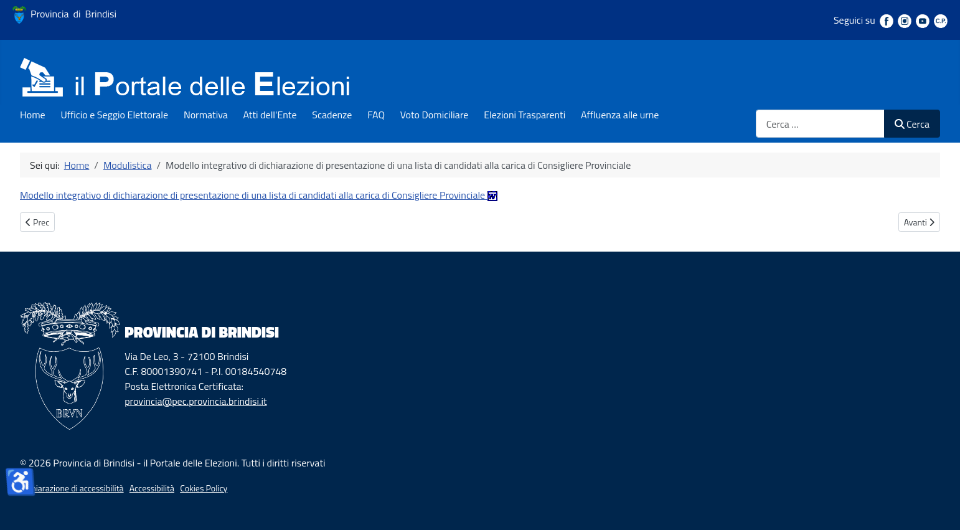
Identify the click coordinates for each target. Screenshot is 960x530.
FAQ (376, 114)
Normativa (206, 114)
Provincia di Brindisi (64, 13)
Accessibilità (151, 488)
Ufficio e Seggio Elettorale (114, 114)
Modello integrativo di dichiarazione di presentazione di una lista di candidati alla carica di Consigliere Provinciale (258, 194)
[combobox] (820, 124)
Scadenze (332, 114)
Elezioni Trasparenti (524, 114)
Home (32, 114)
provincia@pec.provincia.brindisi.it (195, 401)
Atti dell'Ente (270, 114)
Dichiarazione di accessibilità (72, 488)
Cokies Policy (203, 488)
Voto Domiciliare (434, 114)
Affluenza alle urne (620, 114)
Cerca (912, 123)
